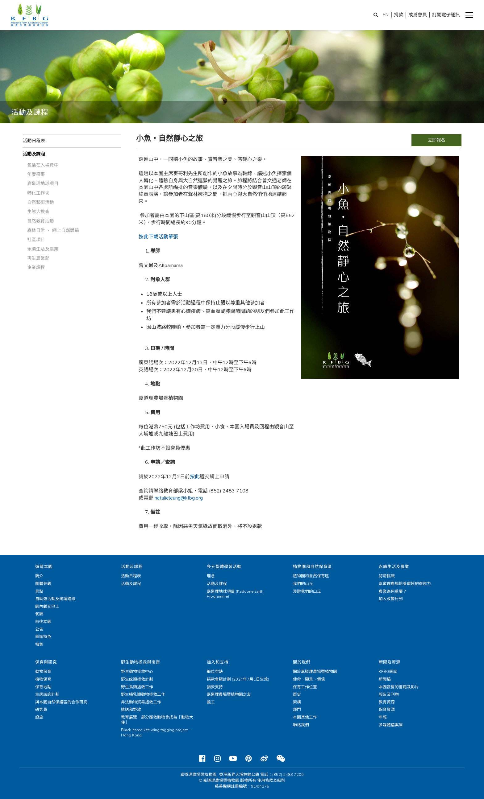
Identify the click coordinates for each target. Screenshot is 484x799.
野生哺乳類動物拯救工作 (143, 694)
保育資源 (387, 709)
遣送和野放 (131, 709)
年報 (383, 717)
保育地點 (43, 687)
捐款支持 (215, 687)
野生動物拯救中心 (137, 671)
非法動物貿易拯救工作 (141, 702)
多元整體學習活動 (224, 567)
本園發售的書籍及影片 (399, 687)
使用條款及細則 (271, 780)
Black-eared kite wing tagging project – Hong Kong (155, 732)
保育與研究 (46, 662)
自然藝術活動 (40, 202)
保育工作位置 (305, 687)
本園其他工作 (305, 717)
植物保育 (43, 679)
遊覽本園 (43, 567)
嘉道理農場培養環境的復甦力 (405, 584)
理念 (211, 576)
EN (385, 15)
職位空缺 (215, 671)
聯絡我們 (301, 725)
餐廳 (39, 614)
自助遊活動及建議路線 (55, 599)
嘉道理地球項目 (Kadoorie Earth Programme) (235, 594)
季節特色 (43, 637)
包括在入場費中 (43, 165)
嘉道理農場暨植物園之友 (229, 694)
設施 (39, 717)
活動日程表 (34, 141)
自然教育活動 (40, 221)
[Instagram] (217, 759)
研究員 (41, 709)
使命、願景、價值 (309, 679)
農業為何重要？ (393, 591)
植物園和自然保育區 (312, 567)
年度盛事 (36, 174)
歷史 (297, 694)
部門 (297, 709)
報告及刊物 (389, 694)
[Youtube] (233, 759)
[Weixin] (281, 759)
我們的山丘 (303, 584)
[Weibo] (264, 759)
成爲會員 (417, 15)
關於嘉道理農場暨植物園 (315, 671)
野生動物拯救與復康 (140, 662)
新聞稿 (385, 679)
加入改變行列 (391, 599)
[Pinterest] (248, 759)
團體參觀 (43, 584)
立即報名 (436, 140)
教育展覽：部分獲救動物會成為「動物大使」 (157, 720)
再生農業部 (38, 258)
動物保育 (43, 671)
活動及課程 (34, 154)
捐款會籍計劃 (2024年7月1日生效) (238, 679)
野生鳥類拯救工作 (137, 687)
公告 (39, 629)
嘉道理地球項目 (43, 183)
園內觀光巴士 (47, 606)
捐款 (398, 15)
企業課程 (36, 267)
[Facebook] (202, 759)
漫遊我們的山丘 (307, 591)
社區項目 (36, 240)
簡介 (39, 576)
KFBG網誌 (388, 671)
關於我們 (301, 662)
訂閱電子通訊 (446, 15)
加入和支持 (217, 662)
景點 (39, 591)
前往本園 (43, 621)
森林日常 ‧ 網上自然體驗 (53, 230)
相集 (39, 644)
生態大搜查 (38, 211)
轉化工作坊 (38, 193)
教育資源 (387, 702)
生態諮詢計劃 (47, 694)
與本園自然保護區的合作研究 (61, 702)
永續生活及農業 (43, 249)
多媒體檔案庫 (391, 725)
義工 (211, 702)
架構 (297, 702)
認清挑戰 (387, 576)
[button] (469, 15)
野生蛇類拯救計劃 (137, 679)
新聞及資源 (389, 662)
